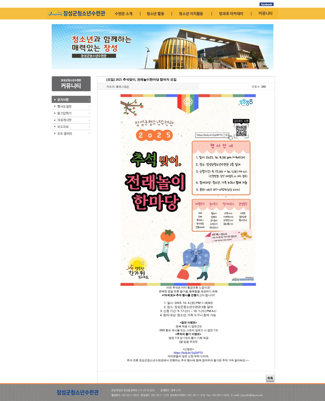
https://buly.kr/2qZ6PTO (188, 352)
